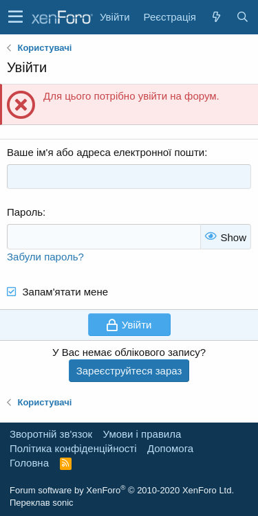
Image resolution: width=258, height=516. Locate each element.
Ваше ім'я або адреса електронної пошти (105, 152)
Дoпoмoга (170, 448)
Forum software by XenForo (122, 490)
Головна (29, 463)
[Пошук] (242, 17)
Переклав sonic (42, 502)
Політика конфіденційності (73, 448)
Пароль (25, 212)
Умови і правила (142, 434)
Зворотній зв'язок (51, 434)
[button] (15, 17)
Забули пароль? (45, 256)
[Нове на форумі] (216, 17)
